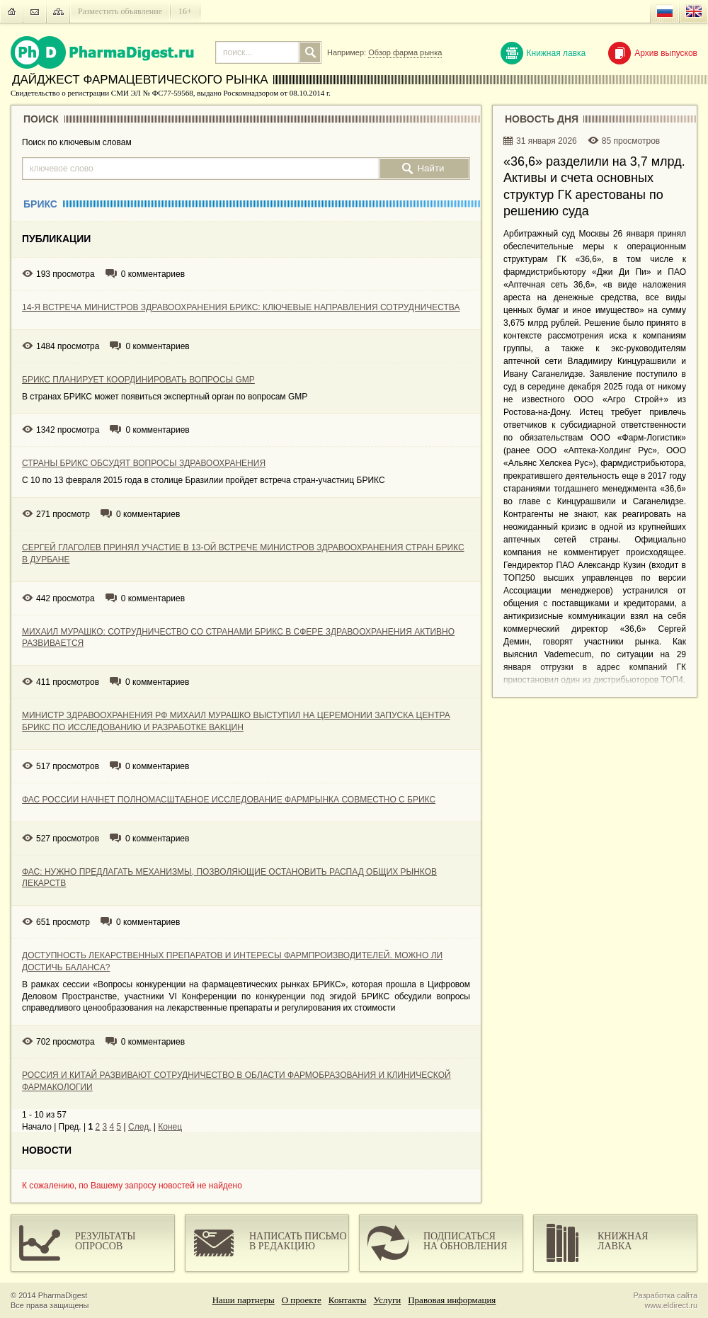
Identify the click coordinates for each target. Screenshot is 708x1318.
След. (139, 1127)
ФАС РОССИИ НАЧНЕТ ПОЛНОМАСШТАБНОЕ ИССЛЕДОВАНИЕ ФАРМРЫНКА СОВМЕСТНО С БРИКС (228, 800)
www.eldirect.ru (670, 1305)
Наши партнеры (243, 1300)
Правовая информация (452, 1300)
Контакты (348, 1300)
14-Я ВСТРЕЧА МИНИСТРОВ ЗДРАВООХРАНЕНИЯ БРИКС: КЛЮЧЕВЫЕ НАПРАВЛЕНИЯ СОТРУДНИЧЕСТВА (240, 307)
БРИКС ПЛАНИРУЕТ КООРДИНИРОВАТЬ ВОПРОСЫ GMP (138, 380)
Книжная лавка (543, 53)
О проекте (301, 1300)
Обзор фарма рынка (405, 52)
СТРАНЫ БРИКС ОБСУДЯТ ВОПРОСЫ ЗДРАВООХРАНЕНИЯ (144, 463)
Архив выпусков (652, 53)
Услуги (387, 1300)
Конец (170, 1127)
